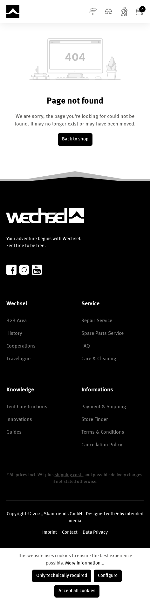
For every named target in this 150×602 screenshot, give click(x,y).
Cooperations (21, 346)
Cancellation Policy (101, 445)
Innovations (19, 419)
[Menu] (93, 11)
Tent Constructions (26, 406)
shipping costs (69, 475)
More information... (84, 563)
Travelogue (18, 359)
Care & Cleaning (98, 359)
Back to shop (75, 139)
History (14, 333)
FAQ (85, 346)
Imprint (49, 532)
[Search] (108, 11)
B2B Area (16, 320)
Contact (70, 532)
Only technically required (61, 575)
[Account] (124, 11)
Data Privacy (95, 532)
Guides (14, 432)
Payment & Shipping (103, 406)
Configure (108, 575)
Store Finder (94, 419)
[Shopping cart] (140, 11)
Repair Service (96, 320)
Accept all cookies (76, 591)
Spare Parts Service (102, 333)
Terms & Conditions (102, 432)
